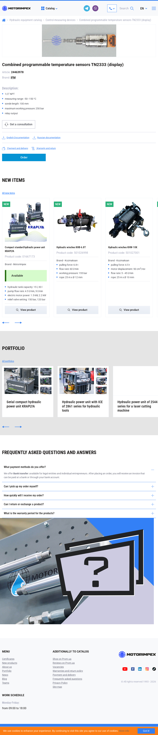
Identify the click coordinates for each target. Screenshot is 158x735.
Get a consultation (18, 124)
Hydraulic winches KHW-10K (125, 247)
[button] (5, 322)
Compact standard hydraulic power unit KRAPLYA (22, 249)
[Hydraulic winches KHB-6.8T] (77, 221)
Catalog (48, 8)
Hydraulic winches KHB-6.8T (74, 247)
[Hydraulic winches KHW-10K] (129, 221)
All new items (8, 193)
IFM (13, 77)
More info (124, 730)
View (26, 309)
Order (24, 157)
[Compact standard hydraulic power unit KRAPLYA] (26, 221)
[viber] (95, 8)
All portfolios (8, 360)
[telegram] (86, 8)
